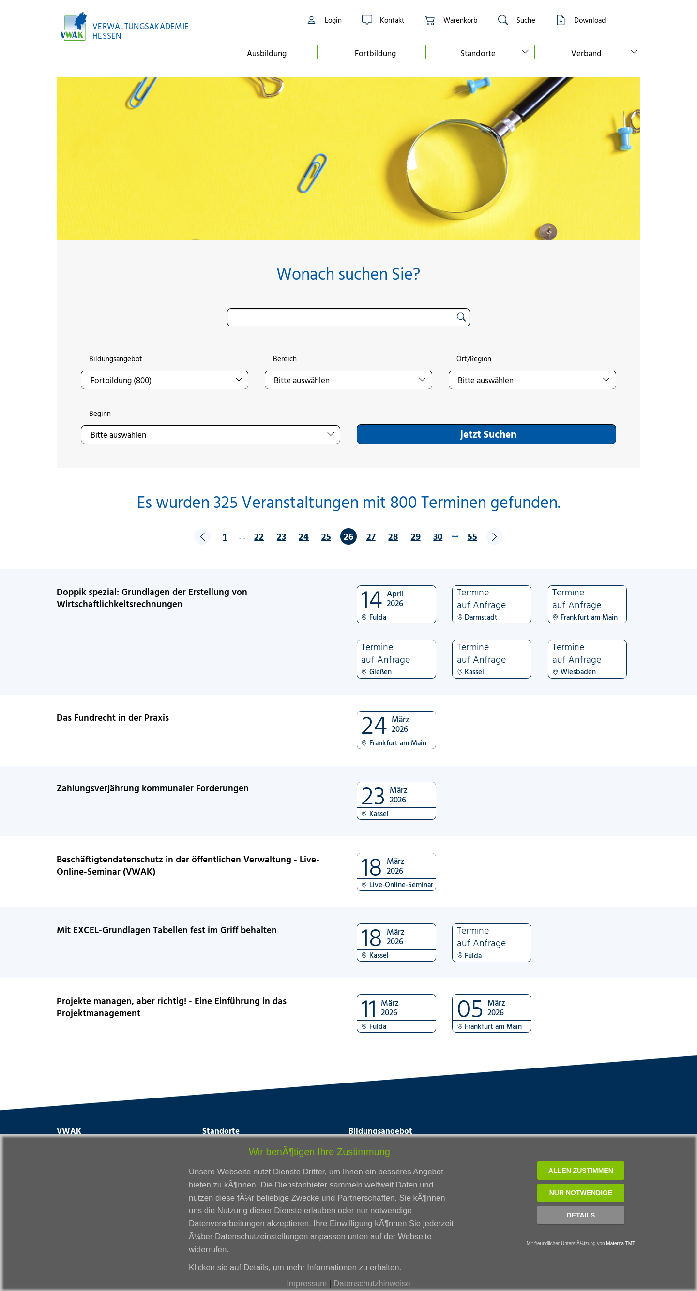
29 (416, 536)
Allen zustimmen (580, 1170)
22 (259, 536)
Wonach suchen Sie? (348, 273)
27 (371, 536)
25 (326, 536)
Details (581, 1215)
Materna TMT (620, 1243)
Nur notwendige (581, 1193)
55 (472, 536)
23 (281, 536)
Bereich (285, 359)
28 (393, 536)
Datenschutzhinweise (371, 1283)
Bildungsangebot (115, 359)
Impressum (307, 1283)
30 (437, 536)
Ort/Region (473, 359)
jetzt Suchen (488, 434)
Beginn (100, 413)
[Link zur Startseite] (130, 26)
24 (304, 536)
